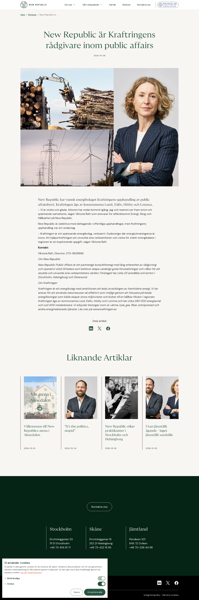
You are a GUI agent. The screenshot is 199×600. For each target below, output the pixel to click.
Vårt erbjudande (92, 5)
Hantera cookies (170, 595)
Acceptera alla (94, 592)
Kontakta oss (144, 4)
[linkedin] (91, 328)
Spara (77, 592)
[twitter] (99, 328)
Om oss (70, 5)
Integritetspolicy (152, 595)
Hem (22, 14)
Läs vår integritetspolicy (31, 572)
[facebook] (108, 328)
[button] (50, 578)
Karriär (112, 4)
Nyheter (127, 4)
